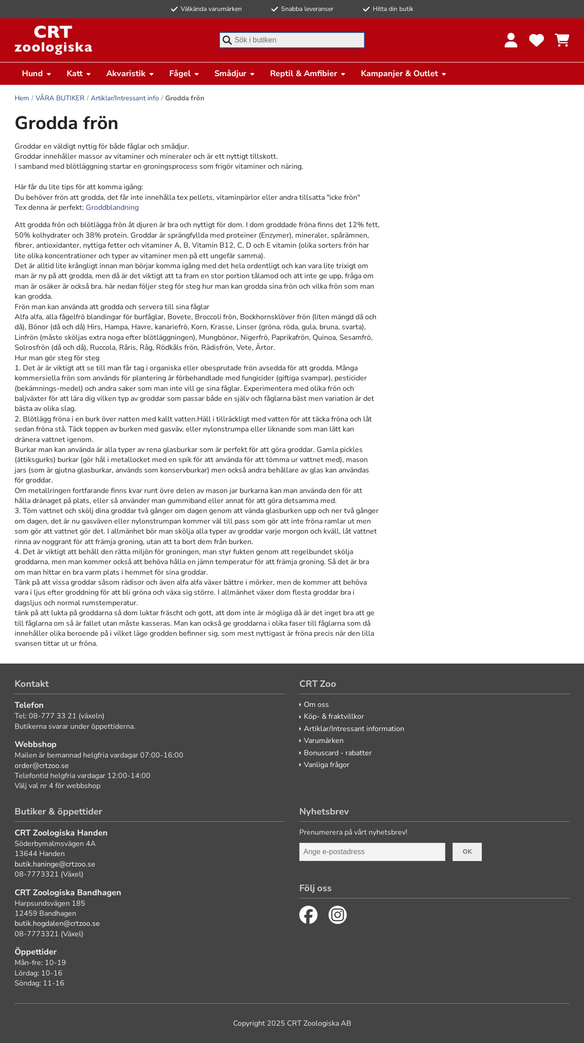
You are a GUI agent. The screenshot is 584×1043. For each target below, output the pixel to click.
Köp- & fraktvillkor (334, 716)
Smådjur (235, 73)
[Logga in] (511, 40)
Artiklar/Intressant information (354, 729)
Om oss (316, 705)
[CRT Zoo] (53, 40)
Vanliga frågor (326, 765)
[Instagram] (337, 915)
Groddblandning (112, 207)
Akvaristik (130, 73)
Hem (22, 98)
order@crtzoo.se (42, 766)
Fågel (184, 73)
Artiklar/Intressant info (125, 98)
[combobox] (292, 40)
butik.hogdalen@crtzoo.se (57, 923)
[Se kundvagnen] (562, 40)
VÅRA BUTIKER (60, 98)
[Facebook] (308, 915)
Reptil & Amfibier (308, 73)
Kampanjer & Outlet (404, 73)
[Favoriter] (537, 40)
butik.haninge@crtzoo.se (55, 864)
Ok (467, 851)
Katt (79, 73)
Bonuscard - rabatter (338, 753)
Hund (37, 73)
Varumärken (324, 741)
